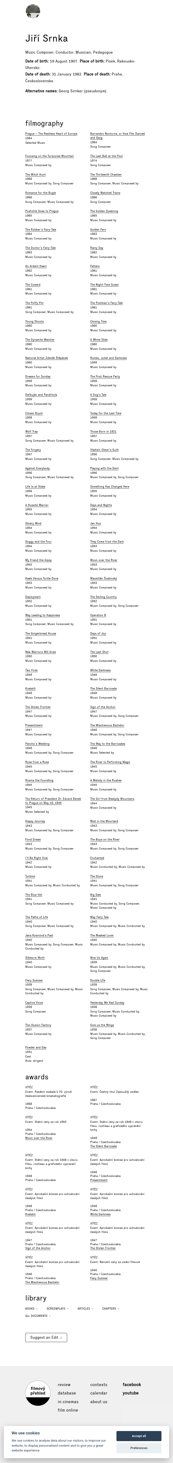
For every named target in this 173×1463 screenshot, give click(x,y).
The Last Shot (99, 652)
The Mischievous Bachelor (107, 725)
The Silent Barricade (103, 688)
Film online (68, 1410)
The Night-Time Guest (104, 284)
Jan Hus (95, 523)
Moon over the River (103, 560)
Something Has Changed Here (109, 486)
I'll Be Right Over (36, 858)
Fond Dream (33, 839)
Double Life (97, 980)
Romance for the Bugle (40, 192)
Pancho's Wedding (37, 743)
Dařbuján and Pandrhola (41, 394)
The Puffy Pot (34, 303)
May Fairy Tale (99, 917)
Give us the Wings (102, 1025)
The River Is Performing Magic (110, 762)
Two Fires (31, 670)
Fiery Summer (34, 980)
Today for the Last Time (105, 413)
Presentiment (34, 725)
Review (64, 1384)
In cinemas (68, 1401)
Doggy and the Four (38, 541)
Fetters (95, 266)
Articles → (85, 1308)
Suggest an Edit (44, 1337)
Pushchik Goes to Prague (41, 211)
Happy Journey (35, 821)
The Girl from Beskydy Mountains (112, 798)
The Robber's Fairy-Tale (40, 229)
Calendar (98, 1393)
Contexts (98, 1384)
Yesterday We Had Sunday (107, 1002)
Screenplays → (58, 1308)
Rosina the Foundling (39, 780)
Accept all (139, 1436)
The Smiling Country (103, 597)
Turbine (30, 876)
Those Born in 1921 (103, 431)
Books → (31, 1308)
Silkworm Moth (35, 957)
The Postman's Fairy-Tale (106, 303)
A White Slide (99, 339)
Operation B (98, 615)
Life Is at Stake (35, 486)
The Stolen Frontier (38, 707)
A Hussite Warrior (37, 505)
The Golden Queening (104, 211)
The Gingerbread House (40, 633)
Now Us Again (99, 957)
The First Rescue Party (105, 376)
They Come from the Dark (107, 541)
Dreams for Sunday (38, 376)
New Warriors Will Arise (40, 652)
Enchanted (97, 858)
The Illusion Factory (38, 1025)
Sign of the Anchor (102, 707)
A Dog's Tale (98, 394)
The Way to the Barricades (107, 743)
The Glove (96, 876)
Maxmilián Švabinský (103, 578)
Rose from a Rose (37, 762)
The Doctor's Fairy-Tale (40, 248)
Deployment (33, 597)
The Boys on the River (105, 839)
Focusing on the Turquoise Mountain (49, 156)
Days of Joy (98, 633)
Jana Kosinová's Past (39, 935)
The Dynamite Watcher (40, 339)
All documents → (38, 1316)
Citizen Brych (34, 413)
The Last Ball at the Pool (106, 156)
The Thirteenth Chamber (106, 174)
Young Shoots (34, 321)
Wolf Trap (31, 431)
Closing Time (98, 321)
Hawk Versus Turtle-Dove (41, 578)
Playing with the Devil (104, 468)
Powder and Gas (35, 1047)
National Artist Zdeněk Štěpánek (46, 358)
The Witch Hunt (35, 174)
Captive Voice (34, 1002)
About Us (98, 1401)
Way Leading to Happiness (42, 615)
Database (67, 1393)
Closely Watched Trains (105, 192)
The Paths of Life (36, 917)
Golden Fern (98, 229)
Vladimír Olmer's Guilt (104, 449)
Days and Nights (101, 505)
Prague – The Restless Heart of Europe (51, 133)
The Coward (32, 284)
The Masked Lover (102, 935)
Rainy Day (96, 248)
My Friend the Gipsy (38, 560)
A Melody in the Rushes (106, 780)
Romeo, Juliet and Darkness (108, 358)
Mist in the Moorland (104, 821)
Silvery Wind (33, 523)
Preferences (138, 1448)
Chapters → (111, 1308)
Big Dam (95, 894)
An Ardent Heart (36, 266)
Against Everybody (37, 468)
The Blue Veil (33, 894)
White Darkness (100, 670)
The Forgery (33, 449)
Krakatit (30, 688)
